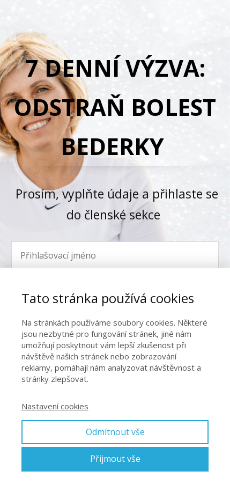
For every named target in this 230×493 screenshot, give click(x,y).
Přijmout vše (115, 459)
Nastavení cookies (54, 406)
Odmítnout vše (115, 432)
